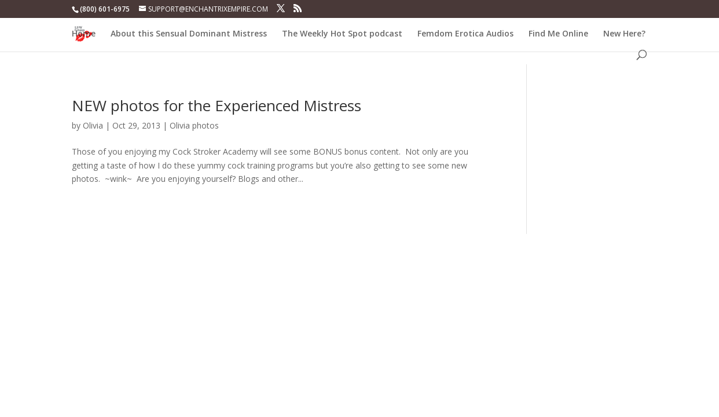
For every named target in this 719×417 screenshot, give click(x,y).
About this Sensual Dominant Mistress (189, 34)
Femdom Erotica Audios (465, 34)
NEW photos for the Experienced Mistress (216, 105)
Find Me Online (558, 34)
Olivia (93, 125)
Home (84, 34)
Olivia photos (194, 125)
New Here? (624, 34)
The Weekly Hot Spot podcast (342, 34)
